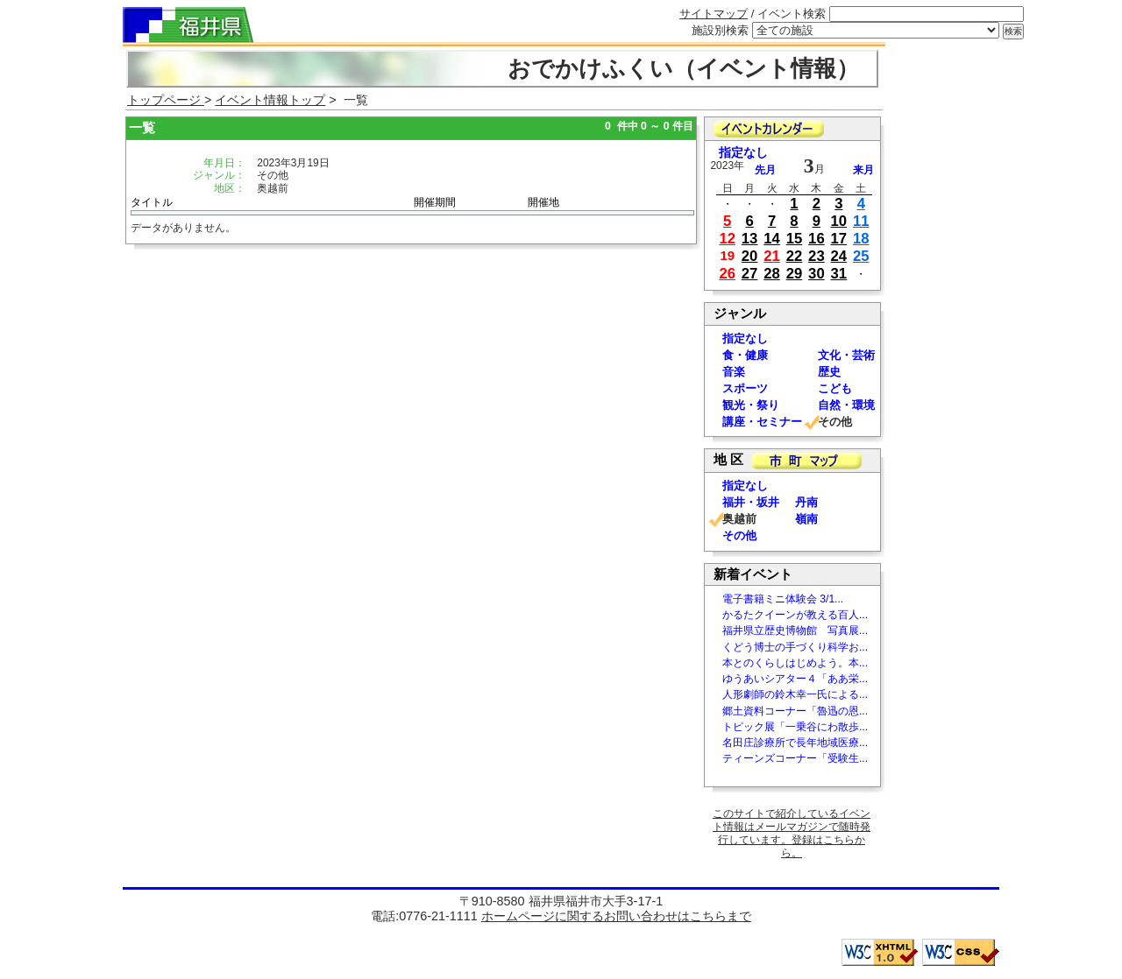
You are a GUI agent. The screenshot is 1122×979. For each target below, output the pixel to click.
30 (816, 273)
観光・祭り (750, 405)
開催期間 (435, 202)
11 (861, 221)
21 (771, 256)
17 (839, 238)
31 (839, 273)
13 (750, 238)
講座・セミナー (762, 421)
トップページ (165, 100)
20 (750, 256)
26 (727, 273)
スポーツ (745, 388)
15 (794, 238)
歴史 (829, 371)
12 (727, 238)
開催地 (543, 202)
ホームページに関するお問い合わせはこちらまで (616, 916)
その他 (739, 535)
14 (771, 238)
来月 (863, 170)
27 (750, 273)
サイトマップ (713, 13)
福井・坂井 (750, 502)
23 (816, 256)
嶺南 (806, 518)
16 (816, 238)
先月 (765, 170)
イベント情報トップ (270, 100)
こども (835, 388)
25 (861, 256)
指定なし (743, 152)
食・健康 (745, 355)
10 (839, 221)
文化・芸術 (846, 355)
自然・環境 (846, 405)
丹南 (806, 502)
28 (771, 273)
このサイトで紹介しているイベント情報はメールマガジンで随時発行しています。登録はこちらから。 (791, 833)
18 (861, 238)
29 (794, 273)
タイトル (152, 202)
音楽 (733, 371)
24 (839, 256)
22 (794, 256)
